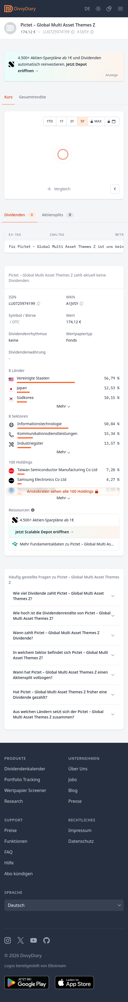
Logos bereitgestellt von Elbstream (35, 965)
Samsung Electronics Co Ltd (41, 479)
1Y (61, 121)
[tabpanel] (64, 155)
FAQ (8, 852)
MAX (95, 121)
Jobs (72, 780)
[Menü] (120, 8)
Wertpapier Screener (25, 790)
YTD (50, 121)
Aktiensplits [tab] (58, 215)
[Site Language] (87, 8)
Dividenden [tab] (19, 215)
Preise (10, 830)
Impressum (80, 830)
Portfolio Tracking (22, 780)
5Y (82, 121)
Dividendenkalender (24, 769)
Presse (75, 801)
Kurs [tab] (8, 96)
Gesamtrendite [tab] (32, 96)
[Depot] (109, 9)
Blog (73, 790)
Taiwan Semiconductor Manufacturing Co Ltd (57, 469)
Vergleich (59, 189)
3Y (72, 121)
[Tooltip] (32, 510)
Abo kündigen (18, 874)
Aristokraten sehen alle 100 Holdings (63, 491)
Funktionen (15, 841)
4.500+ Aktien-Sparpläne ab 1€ (47, 519)
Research (13, 801)
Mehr (64, 406)
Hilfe (9, 863)
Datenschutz (81, 841)
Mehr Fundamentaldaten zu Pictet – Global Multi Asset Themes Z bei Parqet (67, 544)
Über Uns (78, 769)
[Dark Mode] (98, 9)
